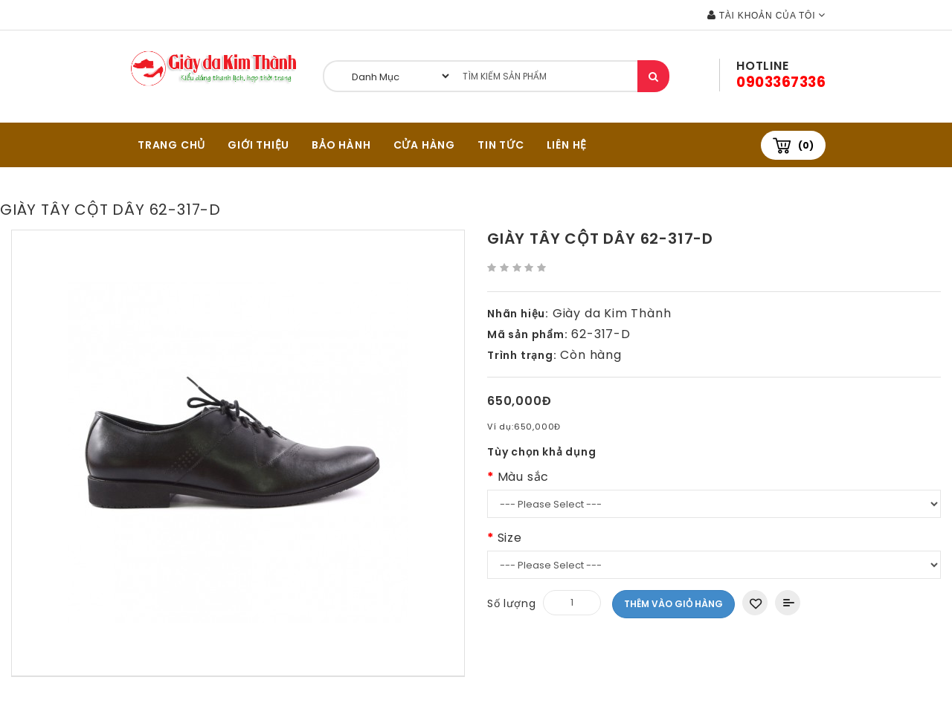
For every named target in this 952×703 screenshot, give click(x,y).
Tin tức (500, 144)
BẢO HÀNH (341, 144)
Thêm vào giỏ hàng (673, 603)
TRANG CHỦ (171, 144)
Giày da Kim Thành (612, 313)
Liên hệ (567, 144)
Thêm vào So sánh (787, 602)
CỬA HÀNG (424, 144)
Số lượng (511, 603)
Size (510, 537)
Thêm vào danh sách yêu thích (755, 602)
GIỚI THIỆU (258, 144)
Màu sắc (524, 476)
